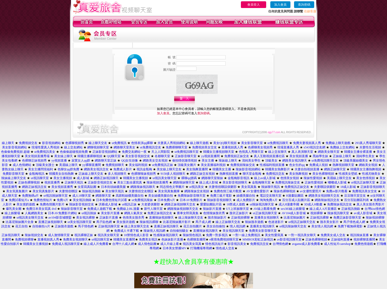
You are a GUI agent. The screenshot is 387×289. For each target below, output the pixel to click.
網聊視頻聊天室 (98, 147)
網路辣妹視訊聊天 (142, 187)
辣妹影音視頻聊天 (219, 200)
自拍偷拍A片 (41, 226)
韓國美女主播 (221, 169)
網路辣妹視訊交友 (327, 200)
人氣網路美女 (34, 213)
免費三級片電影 (221, 195)
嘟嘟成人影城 (337, 182)
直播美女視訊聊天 (262, 226)
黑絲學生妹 (320, 156)
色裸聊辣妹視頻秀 (143, 173)
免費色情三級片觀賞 (228, 191)
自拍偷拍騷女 (179, 230)
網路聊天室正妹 (105, 160)
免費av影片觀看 (336, 191)
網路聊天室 (103, 195)
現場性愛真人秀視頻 (45, 147)
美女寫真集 (249, 187)
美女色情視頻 (365, 178)
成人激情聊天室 (59, 235)
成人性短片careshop (337, 244)
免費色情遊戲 (363, 244)
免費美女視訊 (148, 239)
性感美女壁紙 (348, 173)
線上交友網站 (73, 147)
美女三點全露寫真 (129, 182)
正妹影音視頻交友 (100, 182)
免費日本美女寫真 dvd (41, 209)
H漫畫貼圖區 (295, 195)
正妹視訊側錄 (350, 209)
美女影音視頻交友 (137, 156)
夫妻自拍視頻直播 (307, 169)
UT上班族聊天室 (237, 209)
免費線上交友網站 (342, 147)
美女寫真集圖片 (17, 191)
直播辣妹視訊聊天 (205, 230)
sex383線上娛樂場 (293, 209)
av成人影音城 (363, 213)
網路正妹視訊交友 (34, 187)
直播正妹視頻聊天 (50, 222)
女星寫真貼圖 (87, 187)
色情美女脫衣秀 (133, 217)
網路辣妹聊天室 (184, 182)
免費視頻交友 (28, 143)
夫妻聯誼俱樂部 (325, 187)
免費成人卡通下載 (126, 230)
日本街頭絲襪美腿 (113, 187)
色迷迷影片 (276, 222)
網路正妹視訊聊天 (106, 178)
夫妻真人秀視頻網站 (171, 143)
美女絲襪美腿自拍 (160, 195)
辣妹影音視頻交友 (81, 204)
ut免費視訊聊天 (277, 143)
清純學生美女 (365, 156)
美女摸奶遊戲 (26, 204)
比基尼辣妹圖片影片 (177, 222)
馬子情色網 (85, 226)
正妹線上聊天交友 (90, 173)
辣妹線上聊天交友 (13, 178)
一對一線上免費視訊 (246, 235)
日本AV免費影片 (191, 200)
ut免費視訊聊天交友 (325, 160)
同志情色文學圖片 (172, 187)
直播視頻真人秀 (232, 147)
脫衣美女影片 (329, 222)
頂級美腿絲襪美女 (355, 160)
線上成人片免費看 (96, 244)
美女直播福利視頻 (213, 165)
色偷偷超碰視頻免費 (74, 152)
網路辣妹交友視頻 (196, 191)
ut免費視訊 (119, 143)
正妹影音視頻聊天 (372, 187)
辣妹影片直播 (212, 209)
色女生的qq (297, 165)
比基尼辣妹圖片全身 (20, 222)
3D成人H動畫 (313, 204)
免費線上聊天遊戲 (338, 143)
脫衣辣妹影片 (217, 217)
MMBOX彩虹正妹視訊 (257, 239)
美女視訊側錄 (82, 200)
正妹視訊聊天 (11, 235)
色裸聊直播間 (196, 239)
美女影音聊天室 (252, 143)
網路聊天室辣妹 (212, 178)
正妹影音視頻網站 (104, 152)
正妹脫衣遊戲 (64, 226)
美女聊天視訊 (114, 191)
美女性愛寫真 (274, 235)
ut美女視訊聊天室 (80, 222)
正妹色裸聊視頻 (29, 182)
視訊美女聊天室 (108, 235)
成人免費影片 (245, 200)
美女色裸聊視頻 (323, 173)
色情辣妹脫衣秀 (214, 213)
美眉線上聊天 (68, 165)
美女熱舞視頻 (298, 173)
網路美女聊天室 (328, 152)
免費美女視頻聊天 (75, 239)
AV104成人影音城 (294, 213)
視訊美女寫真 (192, 244)
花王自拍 (21, 226)
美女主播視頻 (62, 178)
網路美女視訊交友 (96, 169)
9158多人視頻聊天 (173, 173)
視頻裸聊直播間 (364, 239)
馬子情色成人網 (354, 222)
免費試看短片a (19, 200)
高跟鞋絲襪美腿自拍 (130, 195)
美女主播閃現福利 (40, 169)
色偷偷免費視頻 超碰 (15, 152)
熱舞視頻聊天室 (343, 165)
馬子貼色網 (104, 222)
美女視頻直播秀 (62, 187)
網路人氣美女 (133, 213)
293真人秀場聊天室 (368, 143)
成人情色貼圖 (147, 244)
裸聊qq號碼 (189, 178)
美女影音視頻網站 (14, 147)
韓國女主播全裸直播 (358, 152)
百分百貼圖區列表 (356, 200)
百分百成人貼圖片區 (296, 200)
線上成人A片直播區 (323, 209)
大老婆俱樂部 (150, 204)
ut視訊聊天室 (40, 178)
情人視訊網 (237, 226)
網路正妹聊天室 (335, 169)
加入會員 (280, 4)
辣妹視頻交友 (34, 235)
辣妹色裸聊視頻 (284, 191)
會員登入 (253, 4)
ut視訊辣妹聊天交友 (292, 226)
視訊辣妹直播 (359, 235)
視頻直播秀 (52, 182)
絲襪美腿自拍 (245, 195)
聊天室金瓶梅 (252, 173)
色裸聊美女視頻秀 (260, 147)
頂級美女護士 (45, 165)
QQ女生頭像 (129, 160)
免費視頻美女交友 (204, 147)
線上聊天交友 (98, 143)
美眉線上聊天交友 (339, 178)
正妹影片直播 (108, 217)
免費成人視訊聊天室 (66, 244)
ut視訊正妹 (129, 204)
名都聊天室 (162, 156)
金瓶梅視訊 (36, 173)
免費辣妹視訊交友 (339, 204)
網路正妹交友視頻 (202, 173)
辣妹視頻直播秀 (157, 182)
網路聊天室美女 (124, 147)
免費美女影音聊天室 (263, 230)
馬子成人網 (203, 222)
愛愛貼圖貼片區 (211, 204)
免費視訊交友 (275, 173)
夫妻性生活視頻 (370, 147)
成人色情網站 (22, 165)
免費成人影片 (122, 169)
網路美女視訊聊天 (294, 160)
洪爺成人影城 (108, 204)
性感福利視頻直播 (272, 165)
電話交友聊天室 (270, 195)
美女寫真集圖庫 (169, 191)
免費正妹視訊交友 (159, 213)
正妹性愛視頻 (314, 182)
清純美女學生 (251, 160)
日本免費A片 (166, 200)
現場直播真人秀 (288, 147)
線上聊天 (8, 143)
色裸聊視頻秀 (74, 143)
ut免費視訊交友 (150, 147)
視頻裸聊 (316, 213)
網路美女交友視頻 (155, 160)
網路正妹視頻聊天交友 (179, 204)
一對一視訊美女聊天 (302, 235)
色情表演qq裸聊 (142, 143)
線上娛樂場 (12, 213)
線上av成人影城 (264, 178)
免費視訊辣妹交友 (287, 182)
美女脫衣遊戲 (125, 222)
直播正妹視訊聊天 (166, 226)
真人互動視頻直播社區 (269, 156)
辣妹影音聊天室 (72, 209)
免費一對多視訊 (217, 235)
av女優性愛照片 (310, 191)
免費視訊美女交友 (364, 191)
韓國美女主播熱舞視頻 (365, 169)
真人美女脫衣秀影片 (370, 204)
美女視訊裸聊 (85, 217)
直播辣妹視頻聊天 (161, 217)
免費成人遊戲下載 (99, 209)
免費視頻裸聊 (24, 239)
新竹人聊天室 (153, 209)
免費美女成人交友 (333, 235)
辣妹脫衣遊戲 (254, 222)
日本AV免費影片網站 (62, 213)
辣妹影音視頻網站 (248, 169)
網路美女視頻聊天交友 (324, 195)
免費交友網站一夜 (134, 152)
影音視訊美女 (237, 244)
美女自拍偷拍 (216, 226)
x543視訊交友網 (314, 147)
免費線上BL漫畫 (128, 209)
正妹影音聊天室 (185, 156)
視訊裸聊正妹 (83, 235)
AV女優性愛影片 (257, 191)
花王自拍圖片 (192, 226)
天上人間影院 (160, 152)
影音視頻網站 (51, 143)
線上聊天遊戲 (199, 143)
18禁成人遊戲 (235, 204)
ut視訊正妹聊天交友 (301, 222)
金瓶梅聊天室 (261, 182)
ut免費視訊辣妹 (142, 200)
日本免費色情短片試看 (111, 200)
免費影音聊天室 (13, 173)
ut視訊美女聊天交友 (30, 217)
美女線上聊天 (63, 156)
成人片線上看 (169, 244)
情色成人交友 (225, 248)
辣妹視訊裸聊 (149, 222)
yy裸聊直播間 (91, 165)
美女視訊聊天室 (233, 230)
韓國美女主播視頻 (135, 178)
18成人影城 (348, 187)
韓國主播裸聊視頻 (89, 156)
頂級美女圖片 (187, 165)
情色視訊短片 (214, 244)
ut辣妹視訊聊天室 (262, 204)
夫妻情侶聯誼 (68, 191)
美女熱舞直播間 (197, 169)
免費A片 (62, 200)
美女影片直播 (110, 213)
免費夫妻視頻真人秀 (307, 143)
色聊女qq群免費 (68, 169)
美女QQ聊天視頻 (224, 143)
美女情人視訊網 (322, 226)
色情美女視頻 (289, 178)
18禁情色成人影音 (136, 235)
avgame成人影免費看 (306, 244)
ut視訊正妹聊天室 (363, 182)
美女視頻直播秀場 (37, 156)
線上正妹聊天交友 (228, 222)
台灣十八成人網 (123, 244)
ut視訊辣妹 (89, 213)
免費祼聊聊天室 (176, 147)
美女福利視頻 (138, 165)
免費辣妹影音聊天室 (192, 195)
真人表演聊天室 (302, 152)
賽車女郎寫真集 (188, 213)
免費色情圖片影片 (52, 204)
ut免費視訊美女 (44, 152)
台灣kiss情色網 (375, 209)
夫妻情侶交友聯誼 (141, 191)
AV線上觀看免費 (265, 209)
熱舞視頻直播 (228, 173)
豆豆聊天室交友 (355, 195)
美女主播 (208, 160)
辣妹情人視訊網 (154, 230)
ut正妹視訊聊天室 (265, 213)
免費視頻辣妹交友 (242, 165)
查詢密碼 (304, 4)
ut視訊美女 (196, 187)
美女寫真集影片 (43, 191)
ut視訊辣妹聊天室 (55, 195)
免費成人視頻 (318, 165)
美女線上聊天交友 (169, 169)
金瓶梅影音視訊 (238, 178)
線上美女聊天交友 (136, 226)
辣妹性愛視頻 (313, 178)
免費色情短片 (43, 200)
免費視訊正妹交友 (297, 187)
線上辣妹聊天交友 (190, 217)
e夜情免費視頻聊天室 (224, 239)
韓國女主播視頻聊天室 (218, 152)
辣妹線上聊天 (228, 160)
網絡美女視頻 (368, 165)
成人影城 (83, 178)
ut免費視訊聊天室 (187, 152)
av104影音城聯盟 (60, 217)
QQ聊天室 (114, 156)
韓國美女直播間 (124, 239)
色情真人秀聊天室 (251, 152)
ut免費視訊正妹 (162, 165)
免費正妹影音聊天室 (347, 217)
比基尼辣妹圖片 (294, 217)
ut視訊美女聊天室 (165, 178)
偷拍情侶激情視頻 (184, 160)
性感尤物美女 (371, 173)
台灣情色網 (280, 244)
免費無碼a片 (30, 195)
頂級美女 (271, 160)
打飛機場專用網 (201, 248)
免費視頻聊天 (115, 165)
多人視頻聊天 (117, 173)
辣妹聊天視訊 (270, 187)
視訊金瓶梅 (144, 169)
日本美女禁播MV (174, 248)
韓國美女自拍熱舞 (61, 173)
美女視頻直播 (298, 156)
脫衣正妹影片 (239, 213)
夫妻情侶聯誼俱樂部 (222, 187)
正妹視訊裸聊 (319, 217)
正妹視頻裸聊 (240, 217)
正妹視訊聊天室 (109, 226)
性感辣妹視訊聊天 (165, 235)
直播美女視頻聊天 (266, 217)
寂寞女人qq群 (81, 160)
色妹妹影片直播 (172, 239)
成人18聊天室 (81, 195)
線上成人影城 (208, 182)
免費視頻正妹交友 (236, 156)
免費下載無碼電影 (350, 226)
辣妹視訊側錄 (91, 191)
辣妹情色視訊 (192, 235)
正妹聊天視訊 (74, 182)
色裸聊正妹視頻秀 (34, 160)
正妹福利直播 (340, 239)
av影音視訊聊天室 (289, 239)
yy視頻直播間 (210, 156)
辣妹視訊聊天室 (338, 213)
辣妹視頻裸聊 (375, 217)
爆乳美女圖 (13, 209)
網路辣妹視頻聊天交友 (182, 209)
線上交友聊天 (277, 152)
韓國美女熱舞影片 (277, 169)
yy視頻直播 (59, 160)
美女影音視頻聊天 (235, 182)
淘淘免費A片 (269, 200)
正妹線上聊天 (342, 156)
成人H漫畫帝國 (289, 204)
